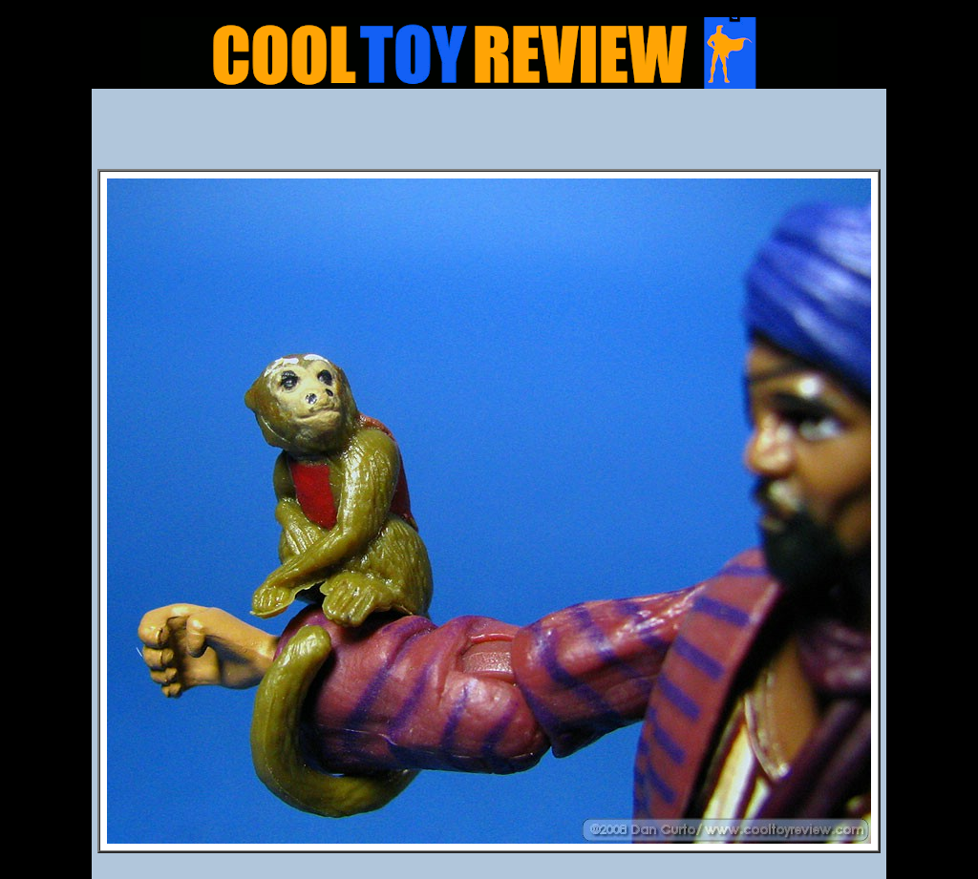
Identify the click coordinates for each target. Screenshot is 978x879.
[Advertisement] (489, 134)
